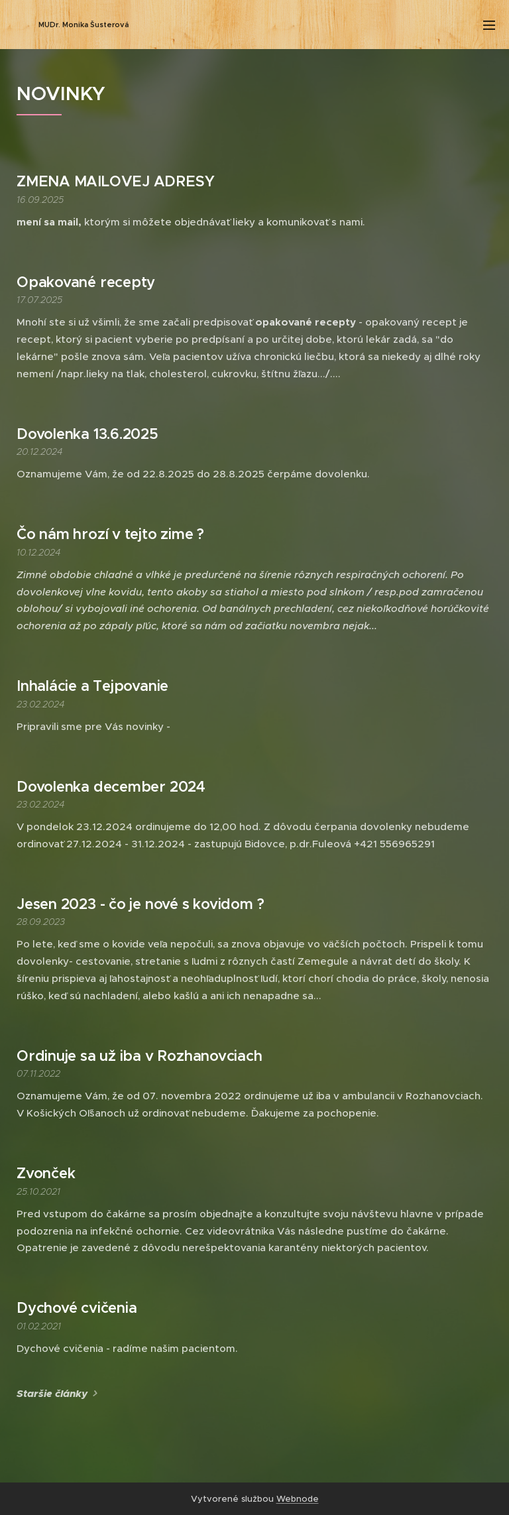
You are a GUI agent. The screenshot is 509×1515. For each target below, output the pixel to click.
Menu (489, 25)
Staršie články (52, 1393)
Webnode (297, 1498)
